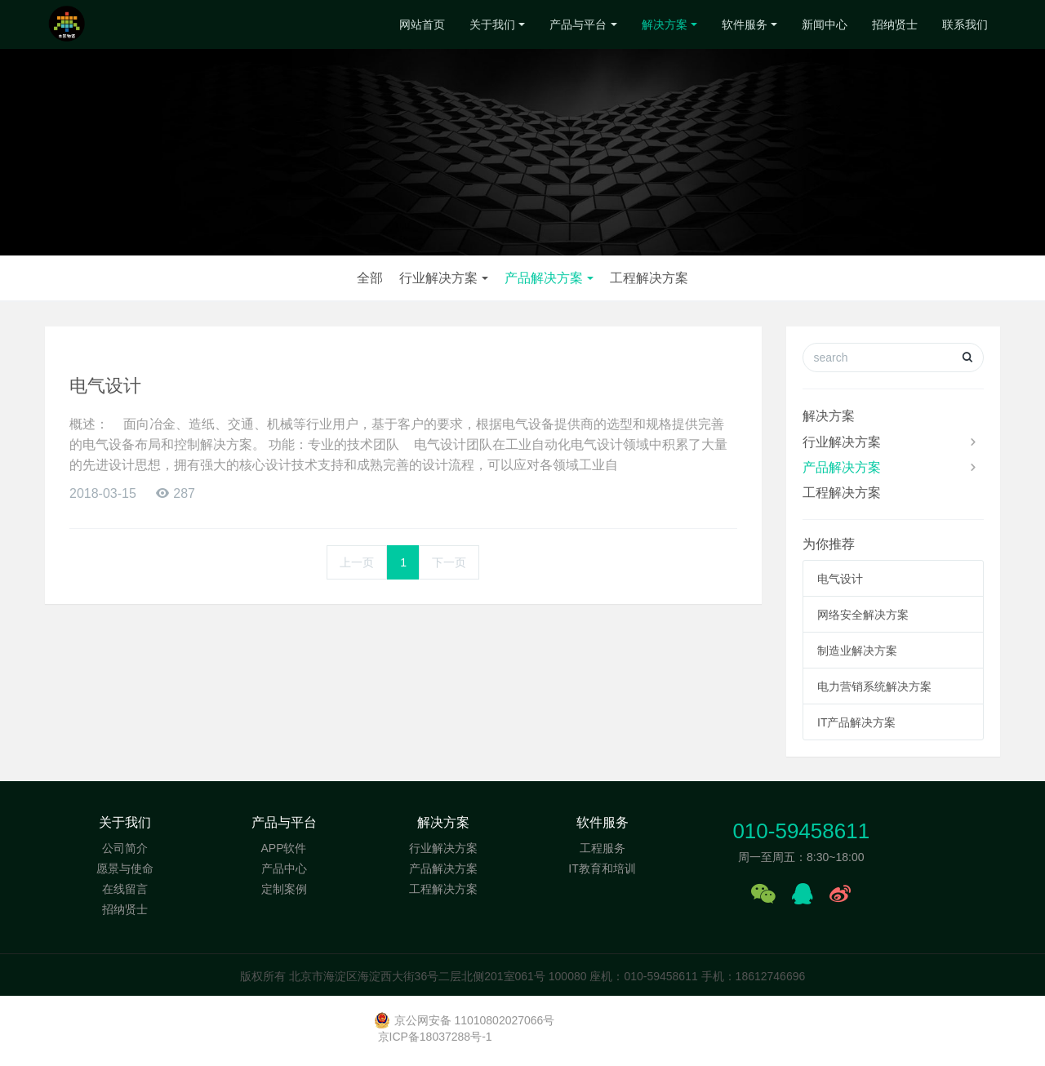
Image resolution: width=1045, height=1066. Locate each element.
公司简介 (125, 848)
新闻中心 (824, 24)
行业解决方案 (438, 278)
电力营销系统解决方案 (874, 686)
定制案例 (284, 888)
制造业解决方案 (857, 650)
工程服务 (602, 848)
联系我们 (965, 24)
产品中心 (284, 868)
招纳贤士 (895, 24)
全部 (370, 278)
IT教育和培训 (601, 868)
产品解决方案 (544, 278)
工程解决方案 (649, 278)
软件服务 (744, 24)
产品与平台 (578, 24)
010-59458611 (800, 831)
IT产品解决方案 (856, 722)
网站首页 (422, 24)
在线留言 (125, 888)
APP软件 (283, 848)
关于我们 (492, 24)
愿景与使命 (124, 868)
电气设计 (105, 385)
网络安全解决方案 (863, 614)
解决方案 (664, 24)
